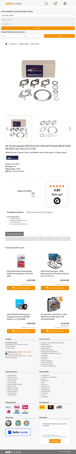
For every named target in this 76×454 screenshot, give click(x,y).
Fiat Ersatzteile (12, 380)
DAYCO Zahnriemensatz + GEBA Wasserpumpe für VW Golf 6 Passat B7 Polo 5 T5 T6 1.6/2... (55, 273)
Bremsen (43, 379)
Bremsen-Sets (45, 380)
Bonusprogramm (46, 348)
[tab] (15, 212)
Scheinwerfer (45, 393)
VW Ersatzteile (12, 395)
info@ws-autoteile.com (14, 354)
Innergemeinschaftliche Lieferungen (51, 353)
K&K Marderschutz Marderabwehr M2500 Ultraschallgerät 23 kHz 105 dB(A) (20, 273)
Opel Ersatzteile (12, 386)
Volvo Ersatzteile (12, 393)
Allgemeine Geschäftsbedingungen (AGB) (52, 342)
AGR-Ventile (35, 44)
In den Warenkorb (21, 288)
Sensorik (43, 395)
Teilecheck (44, 358)
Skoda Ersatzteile (12, 391)
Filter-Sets (44, 384)
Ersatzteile (13, 44)
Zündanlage (44, 396)
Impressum (44, 355)
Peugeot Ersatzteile (13, 387)
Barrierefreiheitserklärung (48, 366)
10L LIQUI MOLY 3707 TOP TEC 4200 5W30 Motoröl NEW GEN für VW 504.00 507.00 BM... (53, 316)
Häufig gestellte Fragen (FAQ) (49, 351)
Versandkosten (32, 284)
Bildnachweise (45, 344)
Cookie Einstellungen (47, 346)
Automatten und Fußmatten (49, 377)
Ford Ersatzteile (12, 382)
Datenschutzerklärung (47, 350)
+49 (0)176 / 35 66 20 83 (24, 352)
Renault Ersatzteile (13, 389)
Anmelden (55, 441)
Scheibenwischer (45, 391)
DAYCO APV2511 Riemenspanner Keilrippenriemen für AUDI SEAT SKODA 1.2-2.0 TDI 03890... (18, 316)
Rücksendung (45, 357)
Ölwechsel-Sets (45, 387)
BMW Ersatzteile (12, 377)
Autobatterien (45, 375)
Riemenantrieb (45, 389)
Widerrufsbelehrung (46, 360)
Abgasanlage (23, 44)
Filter (42, 382)
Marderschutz (45, 386)
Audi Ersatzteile (12, 375)
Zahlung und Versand (47, 364)
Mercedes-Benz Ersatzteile (15, 384)
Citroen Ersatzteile (13, 379)
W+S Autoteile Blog (46, 362)
